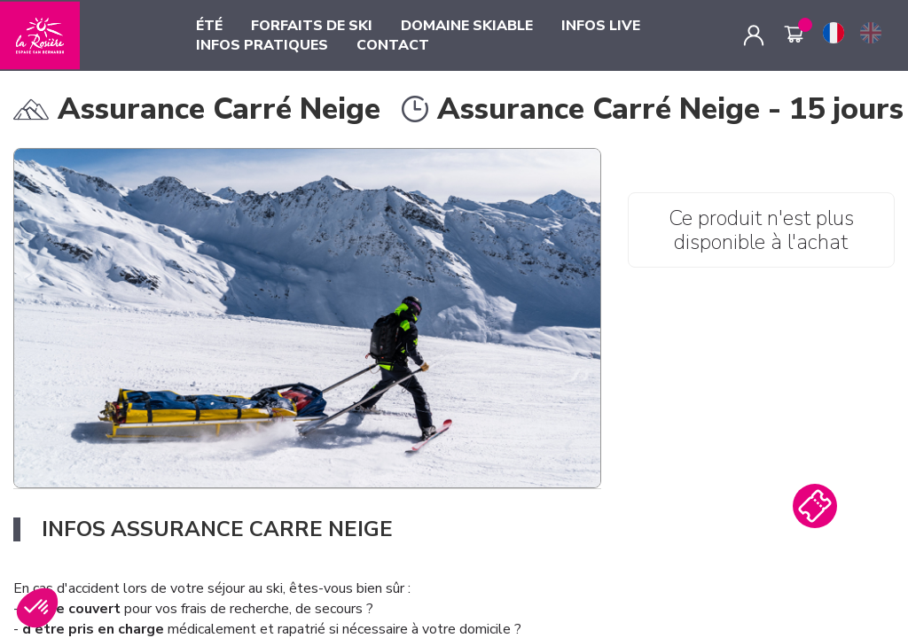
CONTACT (392, 45)
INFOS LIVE (600, 25)
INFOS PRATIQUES (262, 45)
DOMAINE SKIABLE (467, 25)
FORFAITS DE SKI (311, 25)
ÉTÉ (209, 25)
